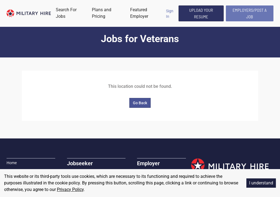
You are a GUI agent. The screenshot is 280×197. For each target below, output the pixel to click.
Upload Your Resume (201, 13)
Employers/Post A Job (250, 13)
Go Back (140, 103)
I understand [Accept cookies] (261, 183)
